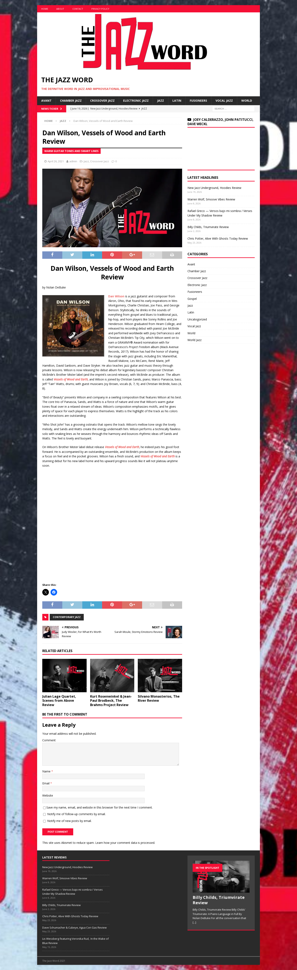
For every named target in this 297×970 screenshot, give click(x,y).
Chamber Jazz (71, 100)
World (246, 100)
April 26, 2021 (56, 161)
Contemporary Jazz (67, 617)
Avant (46, 100)
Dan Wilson (116, 296)
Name (46, 771)
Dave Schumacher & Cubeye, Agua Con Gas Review (74, 927)
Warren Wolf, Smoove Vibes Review (211, 199)
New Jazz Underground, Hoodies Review (214, 188)
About (60, 8)
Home (44, 8)
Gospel (192, 299)
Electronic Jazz (136, 100)
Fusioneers (198, 100)
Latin (176, 100)
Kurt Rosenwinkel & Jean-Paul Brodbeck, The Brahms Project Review (111, 700)
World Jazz (194, 340)
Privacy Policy (100, 8)
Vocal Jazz (224, 100)
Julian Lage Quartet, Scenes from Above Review (59, 700)
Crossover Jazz (102, 100)
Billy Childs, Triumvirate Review (208, 227)
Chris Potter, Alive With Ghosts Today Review (217, 238)
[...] (194, 922)
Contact (77, 8)
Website (47, 795)
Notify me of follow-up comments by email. (76, 814)
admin (73, 161)
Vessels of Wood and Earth (71, 379)
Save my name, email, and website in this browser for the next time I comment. (99, 807)
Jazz (160, 100)
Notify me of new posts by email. (69, 821)
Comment (49, 740)
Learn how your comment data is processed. (125, 843)
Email (46, 783)
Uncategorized (197, 319)
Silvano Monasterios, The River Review (159, 698)
